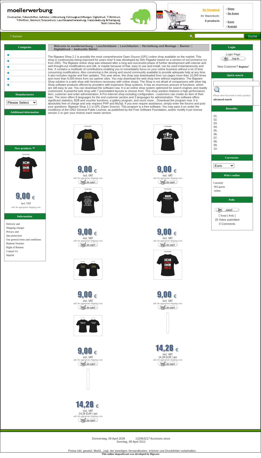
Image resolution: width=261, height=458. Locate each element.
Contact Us (12, 251)
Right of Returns (15, 247)
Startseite (16, 36)
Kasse (231, 21)
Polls (231, 215)
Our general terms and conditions (23, 239)
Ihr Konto (233, 13)
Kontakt (232, 26)
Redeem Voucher (15, 243)
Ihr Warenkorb (211, 9)
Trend (223, 215)
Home (231, 8)
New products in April (60, 121)
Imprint (10, 255)
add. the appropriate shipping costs (25, 207)
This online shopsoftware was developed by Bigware (130, 454)
